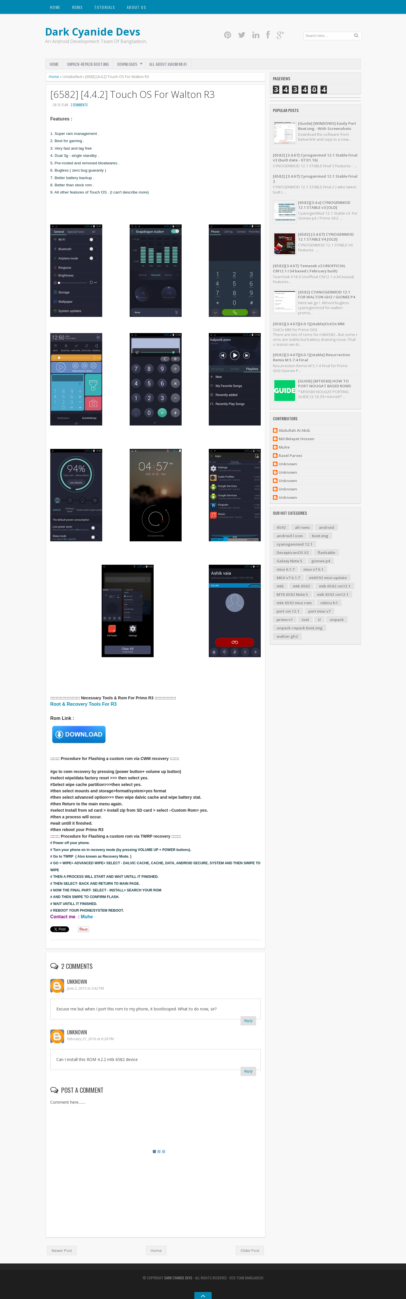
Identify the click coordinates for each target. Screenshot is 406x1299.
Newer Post (62, 1250)
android (326, 527)
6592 (281, 527)
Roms (77, 7)
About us (136, 7)
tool (305, 619)
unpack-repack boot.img (300, 628)
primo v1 (285, 619)
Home (55, 7)
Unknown (77, 981)
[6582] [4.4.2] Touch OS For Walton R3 (132, 94)
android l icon (290, 535)
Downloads (127, 64)
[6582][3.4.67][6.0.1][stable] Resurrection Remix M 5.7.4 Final (311, 357)
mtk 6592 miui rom (294, 602)
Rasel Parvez (290, 455)
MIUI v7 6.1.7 (288, 577)
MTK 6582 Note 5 (292, 594)
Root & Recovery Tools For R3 (83, 704)
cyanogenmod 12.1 (294, 544)
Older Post (250, 1250)
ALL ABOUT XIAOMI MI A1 (168, 64)
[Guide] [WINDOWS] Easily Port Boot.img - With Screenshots (327, 126)
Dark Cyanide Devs (92, 31)
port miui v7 (319, 611)
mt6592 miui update (328, 577)
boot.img (320, 535)
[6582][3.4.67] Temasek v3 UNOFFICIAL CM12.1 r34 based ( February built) (309, 268)
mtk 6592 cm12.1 (333, 594)
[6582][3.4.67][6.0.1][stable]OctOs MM (308, 323)
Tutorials (104, 7)
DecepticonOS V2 (293, 552)
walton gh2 (287, 636)
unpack (337, 619)
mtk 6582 (301, 586)
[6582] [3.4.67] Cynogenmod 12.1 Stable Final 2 (315, 179)
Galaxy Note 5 (289, 561)
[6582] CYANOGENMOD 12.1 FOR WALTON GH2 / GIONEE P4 (326, 294)
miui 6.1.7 (286, 569)
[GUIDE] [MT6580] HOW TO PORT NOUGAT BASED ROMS (324, 383)
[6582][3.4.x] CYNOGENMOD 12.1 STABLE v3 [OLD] (324, 205)
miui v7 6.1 (313, 569)
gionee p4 (320, 561)
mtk (280, 586)
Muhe (87, 916)
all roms (302, 527)
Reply (248, 1020)
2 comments (79, 105)
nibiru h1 (329, 602)
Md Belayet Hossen (296, 438)
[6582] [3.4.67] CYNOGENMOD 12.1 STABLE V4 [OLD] (326, 237)
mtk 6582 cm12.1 (335, 586)
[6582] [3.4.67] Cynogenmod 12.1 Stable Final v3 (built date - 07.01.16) (315, 158)
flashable (326, 552)
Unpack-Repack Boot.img (88, 64)
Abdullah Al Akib (294, 430)
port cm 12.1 (288, 611)
